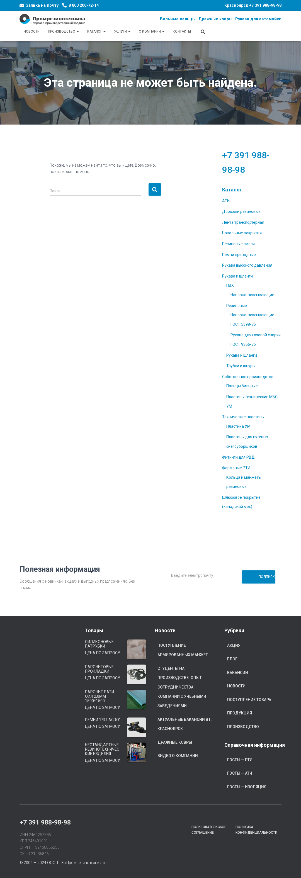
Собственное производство (247, 376)
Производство (63, 31)
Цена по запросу (102, 653)
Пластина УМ (238, 426)
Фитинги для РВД (238, 457)
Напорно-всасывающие (252, 295)
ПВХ (230, 285)
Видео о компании (177, 755)
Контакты (182, 31)
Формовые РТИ (236, 468)
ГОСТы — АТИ (239, 773)
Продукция (239, 713)
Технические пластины (243, 417)
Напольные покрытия (242, 233)
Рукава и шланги (237, 276)
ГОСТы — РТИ (240, 760)
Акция (234, 645)
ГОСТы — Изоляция (246, 787)
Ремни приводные (239, 254)
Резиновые (236, 305)
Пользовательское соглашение (208, 829)
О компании (151, 31)
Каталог (96, 31)
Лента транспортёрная (243, 222)
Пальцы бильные (242, 386)
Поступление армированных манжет (182, 650)
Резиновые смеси (238, 244)
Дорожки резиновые (241, 211)
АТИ (226, 201)
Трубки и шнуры (240, 366)
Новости (32, 31)
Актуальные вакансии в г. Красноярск (184, 724)
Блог (232, 659)
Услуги (122, 31)
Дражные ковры (174, 742)
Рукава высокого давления (247, 265)
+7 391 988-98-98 (265, 5)
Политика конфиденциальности (256, 829)
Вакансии (237, 672)
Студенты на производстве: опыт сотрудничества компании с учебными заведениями (181, 687)
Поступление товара (249, 699)
